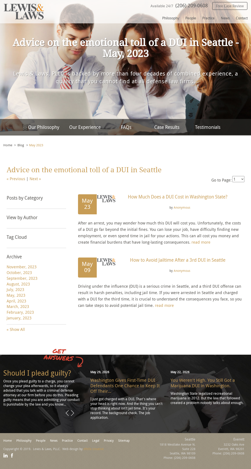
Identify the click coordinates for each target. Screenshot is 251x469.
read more (201, 242)
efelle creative (94, 449)
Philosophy (170, 18)
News (225, 18)
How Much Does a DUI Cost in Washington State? (177, 197)
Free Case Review (230, 6)
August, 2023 (18, 284)
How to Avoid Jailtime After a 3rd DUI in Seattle (177, 260)
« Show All (16, 329)
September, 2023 (22, 278)
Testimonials (207, 127)
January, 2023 (19, 318)
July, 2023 (15, 289)
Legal (95, 440)
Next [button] (72, 413)
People (190, 18)
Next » (35, 178)
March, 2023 (18, 306)
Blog (20, 145)
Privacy (109, 440)
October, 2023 (19, 272)
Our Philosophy (43, 127)
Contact (242, 18)
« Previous (16, 178)
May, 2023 (16, 295)
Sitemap (124, 440)
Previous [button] (67, 413)
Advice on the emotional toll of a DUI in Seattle (84, 170)
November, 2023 (22, 266)
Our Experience (85, 127)
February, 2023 (20, 312)
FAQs (126, 127)
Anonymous (182, 207)
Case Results (166, 127)
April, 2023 (16, 301)
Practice (208, 18)
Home (7, 145)
